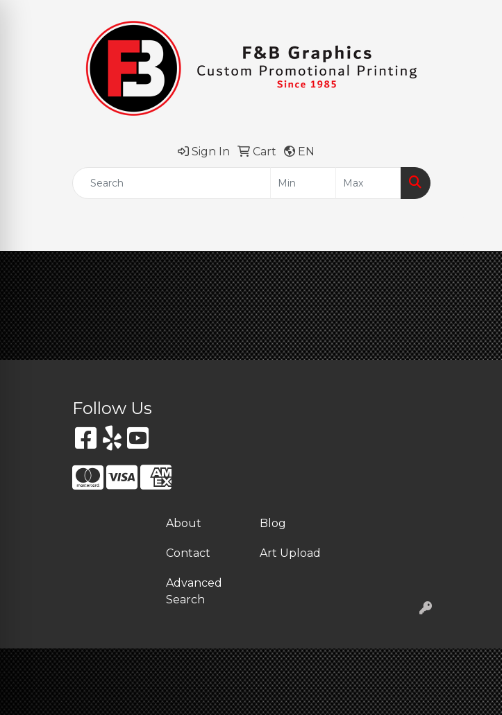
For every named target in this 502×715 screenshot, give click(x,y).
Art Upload (290, 553)
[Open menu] (474, 231)
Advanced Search (194, 591)
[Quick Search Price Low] (303, 183)
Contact (188, 553)
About (183, 523)
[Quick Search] (171, 183)
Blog (273, 523)
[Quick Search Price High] (368, 183)
